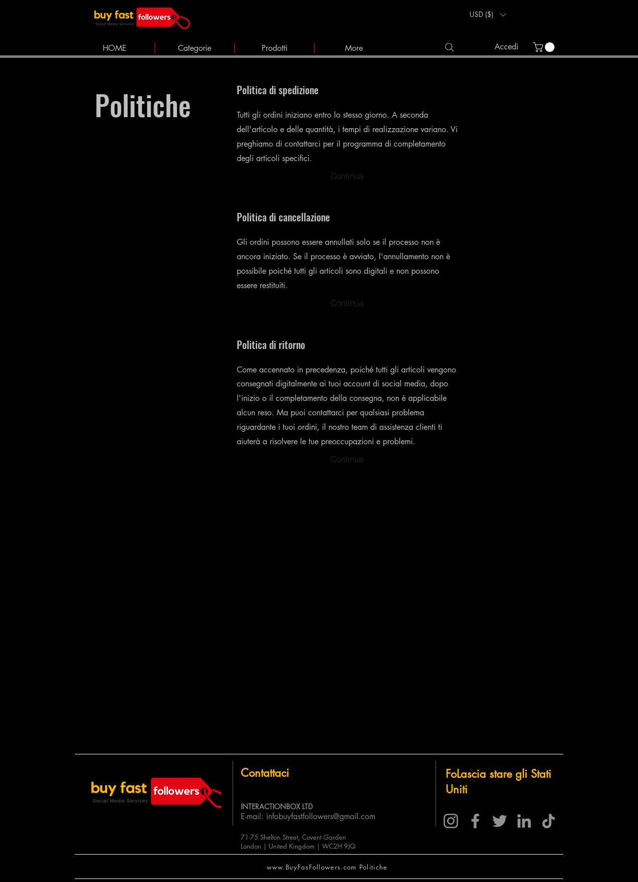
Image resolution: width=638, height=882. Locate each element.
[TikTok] (548, 821)
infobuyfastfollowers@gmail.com (320, 816)
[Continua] (347, 175)
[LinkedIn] (524, 821)
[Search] (449, 47)
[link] (545, 47)
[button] (487, 14)
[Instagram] (451, 821)
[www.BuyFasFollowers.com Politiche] (328, 867)
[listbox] (487, 14)
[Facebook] (475, 821)
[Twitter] (499, 821)
